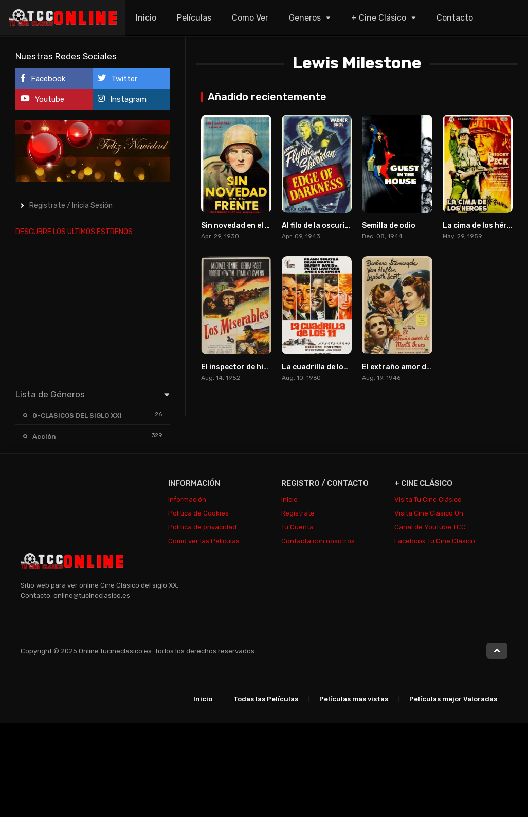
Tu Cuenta (297, 527)
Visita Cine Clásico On (428, 513)
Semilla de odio (388, 225)
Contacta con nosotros (318, 541)
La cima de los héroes (481, 225)
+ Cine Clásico (378, 18)
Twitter (117, 78)
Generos (305, 18)
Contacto (454, 18)
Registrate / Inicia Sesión (71, 205)
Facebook (43, 78)
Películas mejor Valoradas (453, 699)
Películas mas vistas (353, 699)
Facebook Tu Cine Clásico (434, 541)
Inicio (146, 18)
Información (187, 499)
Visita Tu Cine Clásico (428, 499)
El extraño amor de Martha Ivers (420, 367)
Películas (194, 18)
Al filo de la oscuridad (320, 225)
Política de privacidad (202, 527)
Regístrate (298, 513)
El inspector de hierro (240, 367)
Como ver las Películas (204, 541)
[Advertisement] (92, 310)
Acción (44, 436)
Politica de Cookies (198, 513)
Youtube (42, 99)
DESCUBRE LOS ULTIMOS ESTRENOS (74, 231)
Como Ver (250, 18)
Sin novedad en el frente (245, 225)
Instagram (122, 99)
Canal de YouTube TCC (430, 527)
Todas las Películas (265, 699)
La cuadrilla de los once (324, 367)
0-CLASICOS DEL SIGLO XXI (77, 415)
